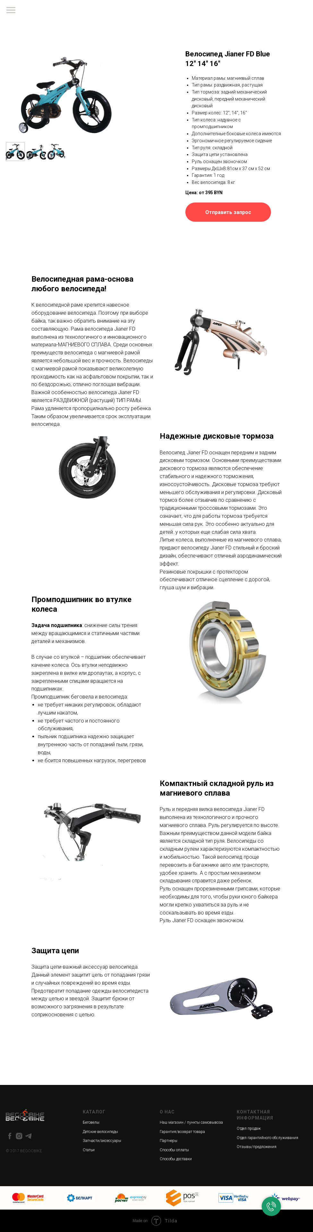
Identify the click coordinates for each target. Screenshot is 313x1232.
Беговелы (91, 1122)
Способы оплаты (174, 1150)
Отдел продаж (249, 1128)
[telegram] (28, 1136)
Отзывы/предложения (256, 1147)
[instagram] (19, 1136)
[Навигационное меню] (10, 10)
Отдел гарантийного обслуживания (267, 1138)
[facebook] (10, 1136)
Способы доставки (176, 1159)
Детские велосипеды (100, 1131)
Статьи (89, 1150)
